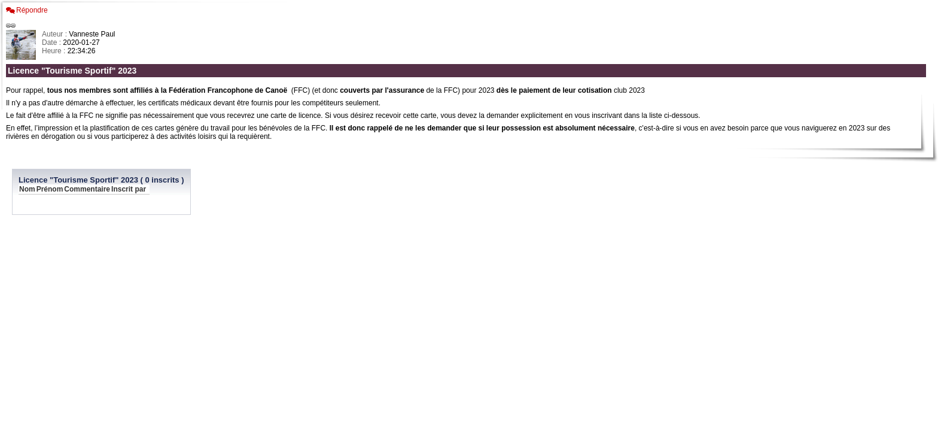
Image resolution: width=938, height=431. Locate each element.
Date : (52, 42)
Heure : (55, 51)
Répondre (32, 10)
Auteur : (55, 34)
